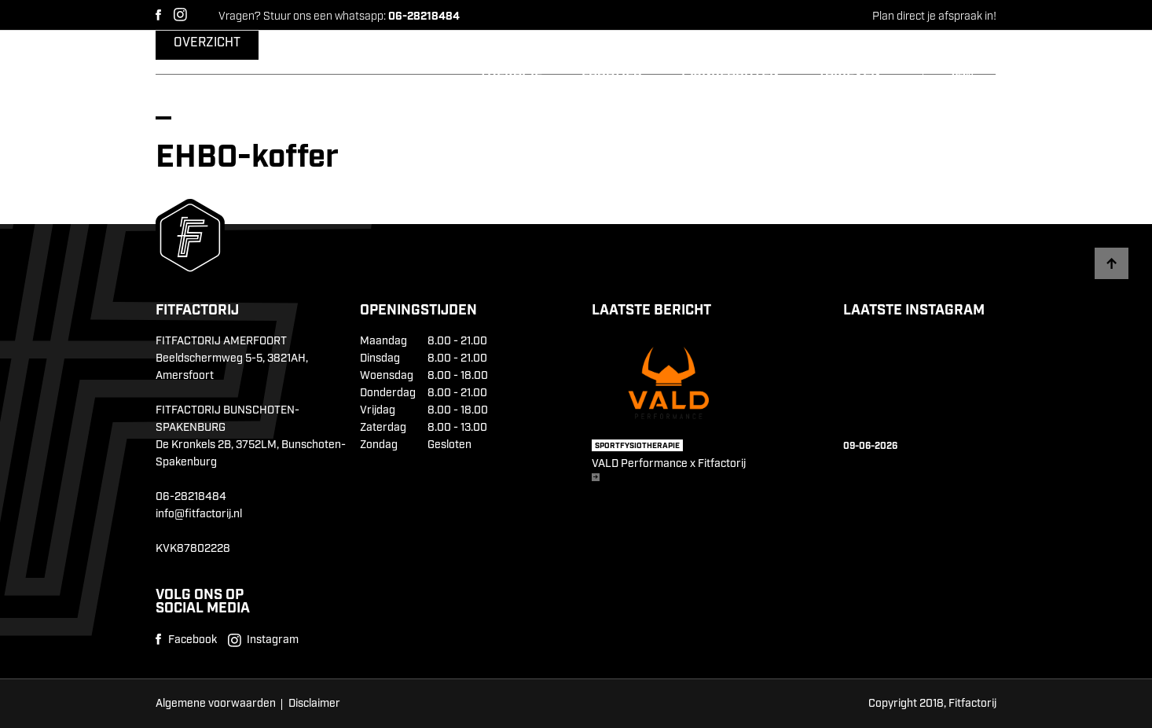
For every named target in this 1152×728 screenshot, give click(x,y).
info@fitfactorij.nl (199, 514)
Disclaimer (314, 704)
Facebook (158, 14)
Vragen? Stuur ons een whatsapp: (339, 16)
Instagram (180, 14)
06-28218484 (191, 497)
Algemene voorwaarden (216, 704)
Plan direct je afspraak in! (934, 16)
